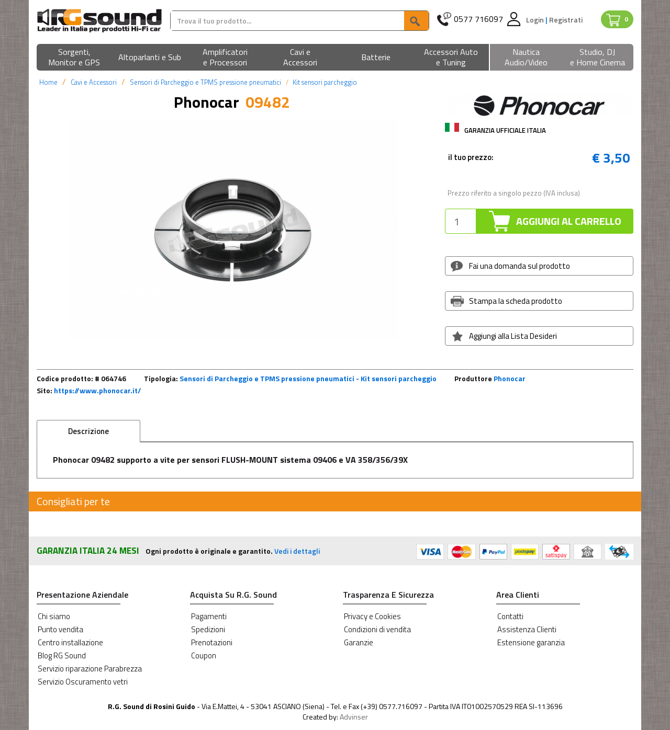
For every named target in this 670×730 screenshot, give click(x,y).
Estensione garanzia (531, 642)
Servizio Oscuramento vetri (83, 682)
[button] (74, 58)
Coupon (203, 655)
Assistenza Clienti (526, 629)
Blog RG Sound (62, 655)
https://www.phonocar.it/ (97, 390)
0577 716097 (478, 19)
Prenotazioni (211, 642)
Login (535, 19)
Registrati (566, 19)
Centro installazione (70, 642)
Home (48, 82)
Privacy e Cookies (372, 616)
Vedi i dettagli (297, 550)
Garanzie (358, 642)
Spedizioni (208, 629)
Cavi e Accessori (94, 82)
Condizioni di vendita (377, 629)
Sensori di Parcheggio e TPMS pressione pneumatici (205, 82)
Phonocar (510, 378)
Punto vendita (60, 629)
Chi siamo (54, 616)
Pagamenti (209, 616)
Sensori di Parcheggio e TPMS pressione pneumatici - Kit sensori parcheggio (308, 378)
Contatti (510, 616)
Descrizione (88, 431)
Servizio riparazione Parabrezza (90, 669)
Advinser (354, 716)
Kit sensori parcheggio (325, 82)
